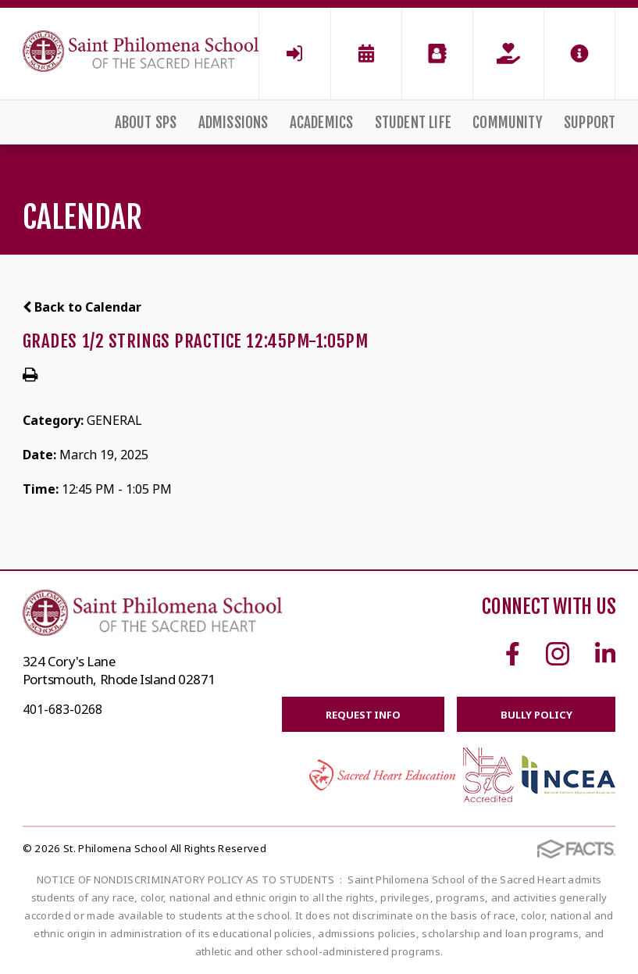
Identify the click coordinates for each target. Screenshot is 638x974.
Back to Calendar (82, 307)
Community (507, 122)
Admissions (233, 122)
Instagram (557, 653)
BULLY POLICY (536, 715)
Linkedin (605, 653)
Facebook (512, 653)
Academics (322, 122)
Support (589, 122)
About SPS (146, 122)
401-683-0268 (62, 709)
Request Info (363, 715)
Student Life (413, 122)
